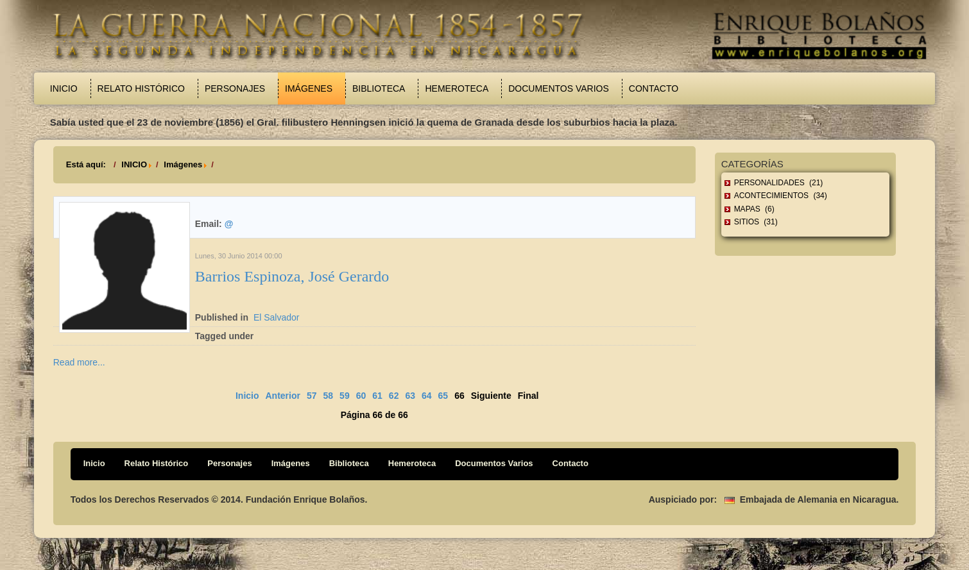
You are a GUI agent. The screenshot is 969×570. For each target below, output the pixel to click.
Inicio (64, 88)
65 (443, 395)
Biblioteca (378, 88)
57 (312, 395)
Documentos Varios (558, 88)
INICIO (134, 164)
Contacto (653, 88)
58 (328, 395)
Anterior (283, 395)
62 (394, 395)
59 (344, 395)
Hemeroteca (456, 88)
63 (410, 395)
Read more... (79, 362)
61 (377, 395)
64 (427, 395)
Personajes (235, 88)
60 (361, 395)
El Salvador (276, 317)
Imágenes (308, 88)
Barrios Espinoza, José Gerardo (292, 276)
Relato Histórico (141, 88)
